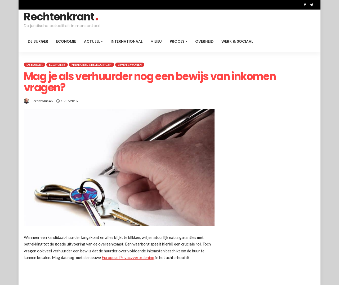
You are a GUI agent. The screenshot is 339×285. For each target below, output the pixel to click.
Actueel (92, 41)
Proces (177, 41)
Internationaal (126, 41)
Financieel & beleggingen (91, 64)
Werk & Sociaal (237, 41)
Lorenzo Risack (42, 101)
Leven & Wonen (130, 64)
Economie (66, 41)
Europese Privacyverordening (128, 257)
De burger (38, 41)
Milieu (156, 41)
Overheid (204, 41)
